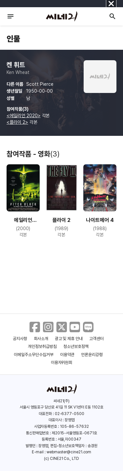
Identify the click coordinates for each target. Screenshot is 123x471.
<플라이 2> (17, 122)
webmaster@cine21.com (69, 452)
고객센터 (96, 338)
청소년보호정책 (76, 346)
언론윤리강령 (92, 354)
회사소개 (41, 338)
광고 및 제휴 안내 (69, 338)
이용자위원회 (61, 362)
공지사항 (20, 338)
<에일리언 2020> (24, 115)
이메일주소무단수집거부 (33, 354)
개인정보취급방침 (42, 346)
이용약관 (67, 354)
